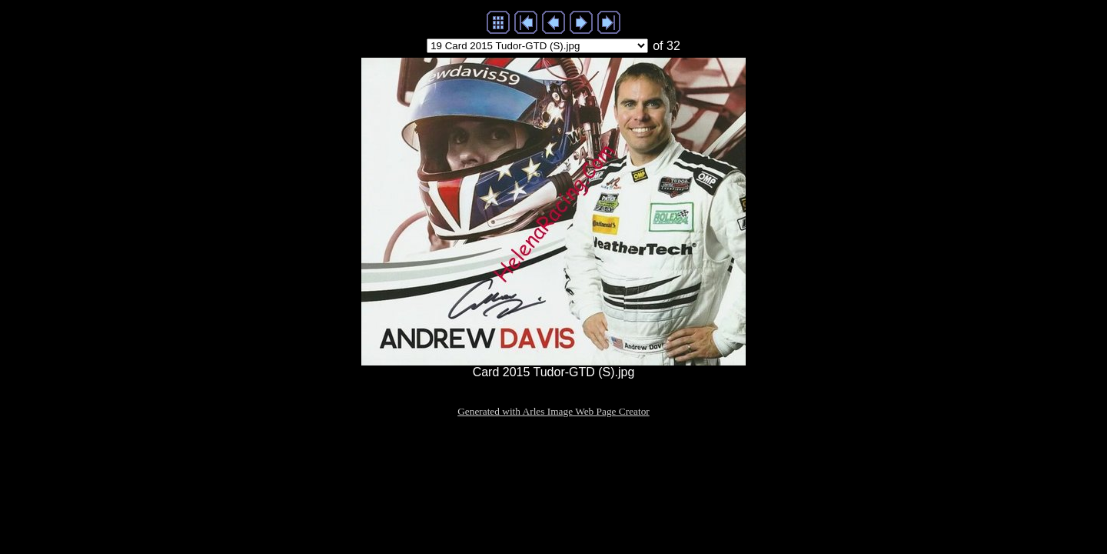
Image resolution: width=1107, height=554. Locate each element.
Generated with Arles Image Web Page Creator (553, 411)
